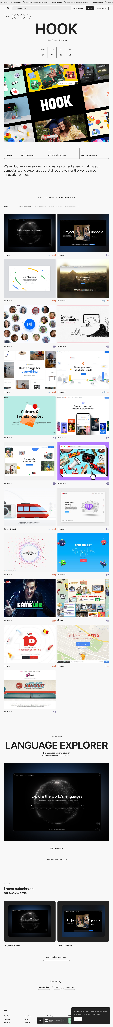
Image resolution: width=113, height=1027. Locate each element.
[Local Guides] (83, 370)
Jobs (26, 1019)
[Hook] (30, 689)
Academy (28, 1016)
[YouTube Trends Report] (30, 415)
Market (27, 1022)
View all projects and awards (56, 957)
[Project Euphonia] (83, 233)
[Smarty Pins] (83, 644)
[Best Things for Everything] (30, 370)
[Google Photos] (30, 461)
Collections (7, 1019)
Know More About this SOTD (56, 860)
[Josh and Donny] (83, 598)
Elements (7, 1022)
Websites (7, 1016)
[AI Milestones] (30, 278)
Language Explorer (12, 945)
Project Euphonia (64, 945)
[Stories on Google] (83, 415)
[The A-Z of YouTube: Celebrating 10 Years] (30, 644)
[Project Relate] (30, 324)
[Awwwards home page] (40, 1021)
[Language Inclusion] (83, 278)
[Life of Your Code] (30, 507)
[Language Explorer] (30, 233)
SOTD (64, 1020)
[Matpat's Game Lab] (30, 598)
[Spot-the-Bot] (83, 552)
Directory (50, 1016)
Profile (58, 1020)
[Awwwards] (8, 8)
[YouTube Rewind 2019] (83, 461)
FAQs (70, 1016)
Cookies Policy (95, 1014)
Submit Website (101, 8)
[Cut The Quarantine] (83, 324)
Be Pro (90, 8)
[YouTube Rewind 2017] (30, 552)
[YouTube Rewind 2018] (83, 507)
